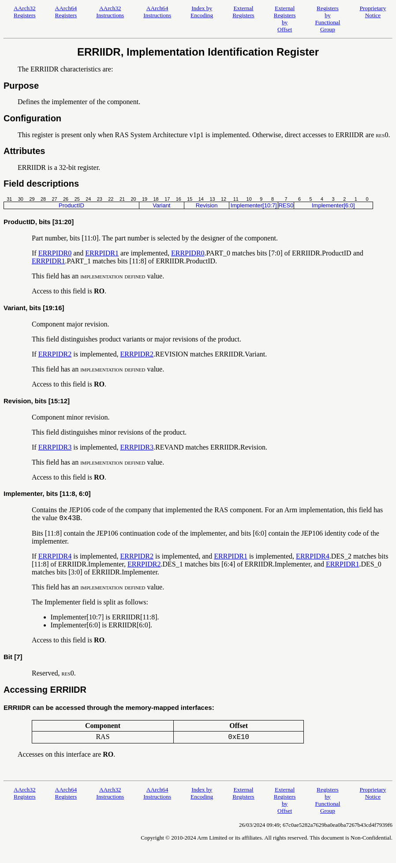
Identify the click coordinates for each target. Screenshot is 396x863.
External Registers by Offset (285, 19)
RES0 (285, 205)
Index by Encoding (202, 12)
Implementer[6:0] (333, 205)
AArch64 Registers (66, 12)
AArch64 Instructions (157, 12)
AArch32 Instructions (110, 12)
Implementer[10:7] (254, 205)
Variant (161, 205)
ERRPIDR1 (102, 253)
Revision (207, 205)
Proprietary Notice (372, 12)
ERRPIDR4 (55, 556)
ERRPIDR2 (55, 354)
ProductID (71, 205)
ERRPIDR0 (55, 253)
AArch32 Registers (25, 12)
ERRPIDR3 (55, 447)
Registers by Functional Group (327, 19)
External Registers (243, 12)
